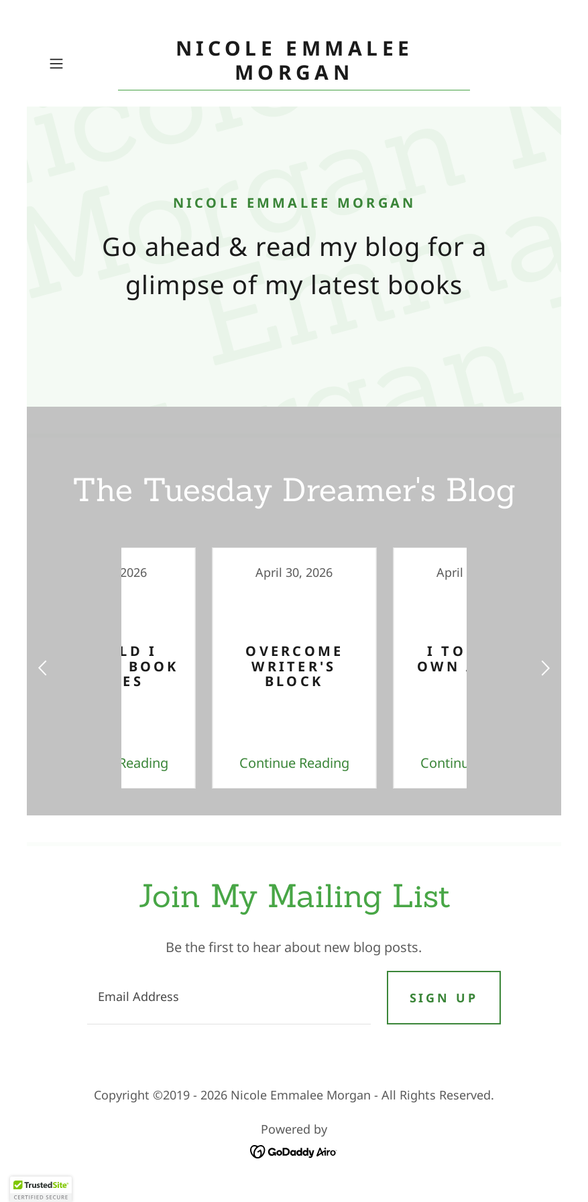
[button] (80, 63)
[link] (293, 75)
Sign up (444, 998)
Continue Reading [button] (204, 763)
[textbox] (228, 997)
